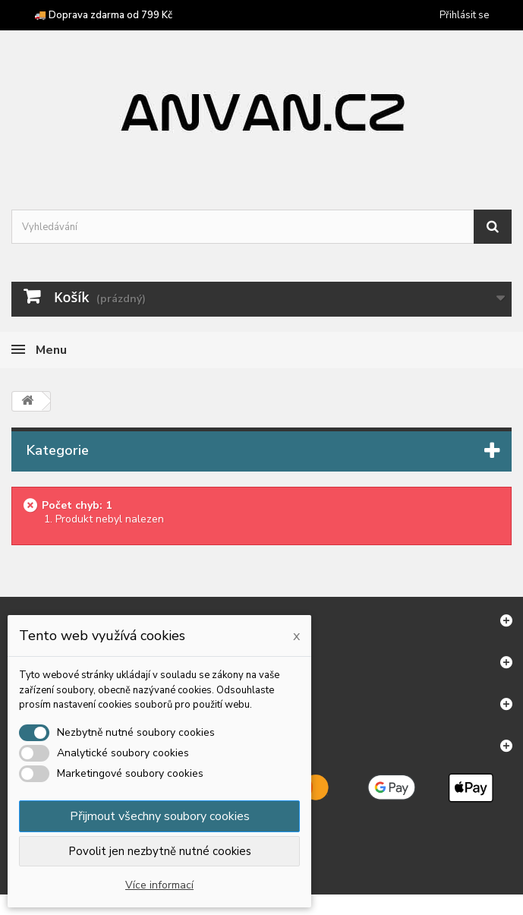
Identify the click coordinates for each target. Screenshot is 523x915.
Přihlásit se (464, 15)
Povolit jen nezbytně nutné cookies (159, 851)
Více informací (159, 885)
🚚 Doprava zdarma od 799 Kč (103, 15)
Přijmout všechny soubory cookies (160, 816)
